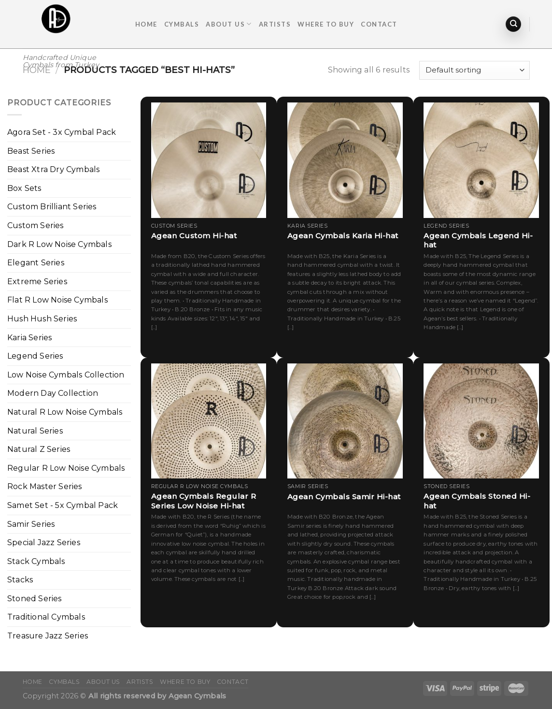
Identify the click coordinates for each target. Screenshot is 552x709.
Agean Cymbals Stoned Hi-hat (477, 501)
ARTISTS (275, 24)
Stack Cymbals (36, 561)
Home (146, 24)
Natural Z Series (38, 449)
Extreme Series (37, 281)
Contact (379, 24)
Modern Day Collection (52, 393)
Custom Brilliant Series (52, 206)
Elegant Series (35, 262)
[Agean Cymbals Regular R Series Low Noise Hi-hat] (209, 421)
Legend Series (35, 356)
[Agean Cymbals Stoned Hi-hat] (481, 421)
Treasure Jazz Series (47, 635)
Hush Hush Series (42, 318)
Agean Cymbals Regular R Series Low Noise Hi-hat (203, 501)
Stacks (20, 579)
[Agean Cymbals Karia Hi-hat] (345, 160)
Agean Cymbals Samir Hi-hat (344, 496)
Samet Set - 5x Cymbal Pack (62, 505)
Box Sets (24, 188)
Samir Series (31, 524)
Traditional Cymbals (46, 617)
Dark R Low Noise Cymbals (59, 244)
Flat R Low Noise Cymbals (57, 299)
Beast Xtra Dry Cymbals (53, 169)
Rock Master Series (44, 486)
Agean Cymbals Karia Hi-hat (342, 235)
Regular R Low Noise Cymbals (66, 468)
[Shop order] (474, 70)
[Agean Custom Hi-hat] (209, 160)
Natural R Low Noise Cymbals (64, 412)
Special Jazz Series (43, 542)
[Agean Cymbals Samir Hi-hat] (345, 421)
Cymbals (181, 24)
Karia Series (29, 337)
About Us (229, 24)
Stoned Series (34, 598)
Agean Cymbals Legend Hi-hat (478, 240)
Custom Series (35, 225)
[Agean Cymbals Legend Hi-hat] (481, 160)
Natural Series (35, 430)
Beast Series (31, 151)
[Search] (513, 24)
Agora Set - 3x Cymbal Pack (61, 132)
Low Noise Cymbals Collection (66, 374)
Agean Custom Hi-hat (194, 235)
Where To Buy (325, 24)
